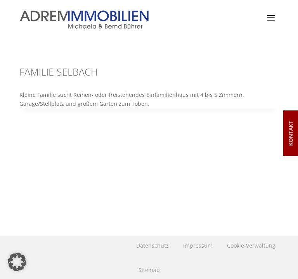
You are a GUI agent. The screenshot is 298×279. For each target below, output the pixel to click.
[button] (17, 262)
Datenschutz (152, 245)
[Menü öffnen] (271, 17)
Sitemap (149, 270)
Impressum (198, 245)
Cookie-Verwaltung (251, 245)
